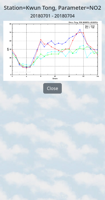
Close (52, 88)
